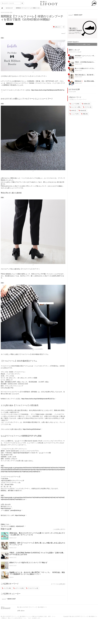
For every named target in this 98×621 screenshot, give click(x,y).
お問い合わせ (20, 610)
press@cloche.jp (16, 510)
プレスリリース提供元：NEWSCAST (12, 526)
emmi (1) (73, 110)
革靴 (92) (84, 114)
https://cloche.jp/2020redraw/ (32, 429)
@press (11, 577)
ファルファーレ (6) (32, 588)
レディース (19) (18, 588)
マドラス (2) (87, 107)
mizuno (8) (82, 110)
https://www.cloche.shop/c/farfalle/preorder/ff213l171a (38, 398)
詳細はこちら (5, 524)
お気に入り (57, 27)
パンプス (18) (6, 588)
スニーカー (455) (75, 107)
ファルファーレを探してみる (82, 44)
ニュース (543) (74, 103)
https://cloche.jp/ (6, 508)
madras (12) (86, 103)
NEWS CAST (13, 538)
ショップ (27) (74, 114)
